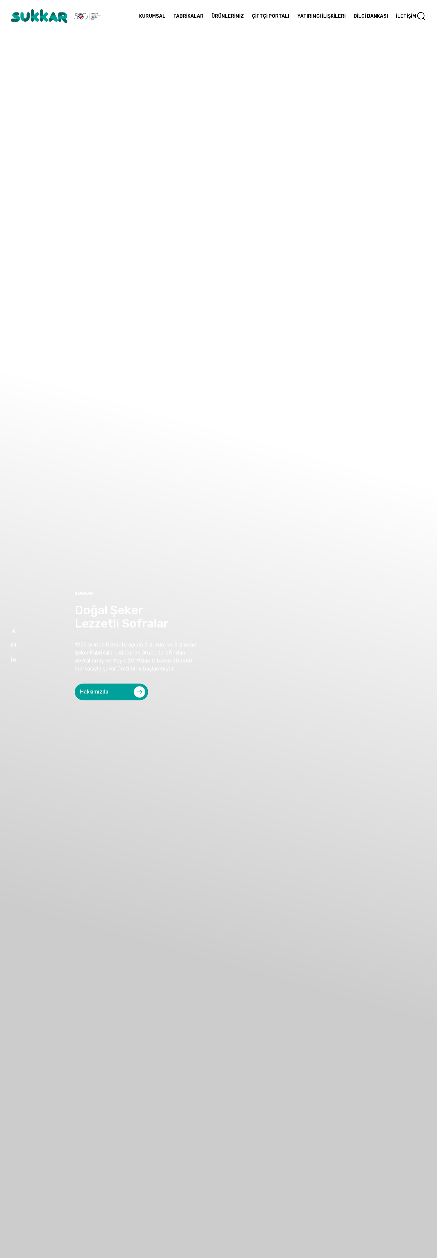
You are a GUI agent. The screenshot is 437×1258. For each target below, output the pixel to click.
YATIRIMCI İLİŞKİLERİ (321, 16)
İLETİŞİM (406, 16)
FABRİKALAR (188, 16)
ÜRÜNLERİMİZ (227, 16)
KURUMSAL (152, 16)
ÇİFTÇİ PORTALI (270, 16)
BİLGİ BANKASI (371, 16)
